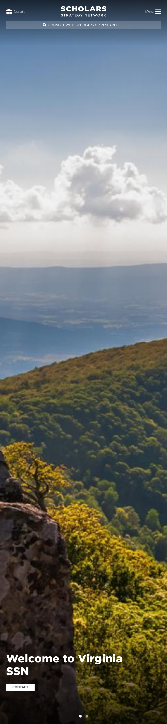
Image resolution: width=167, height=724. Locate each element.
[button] (158, 11)
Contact (20, 687)
